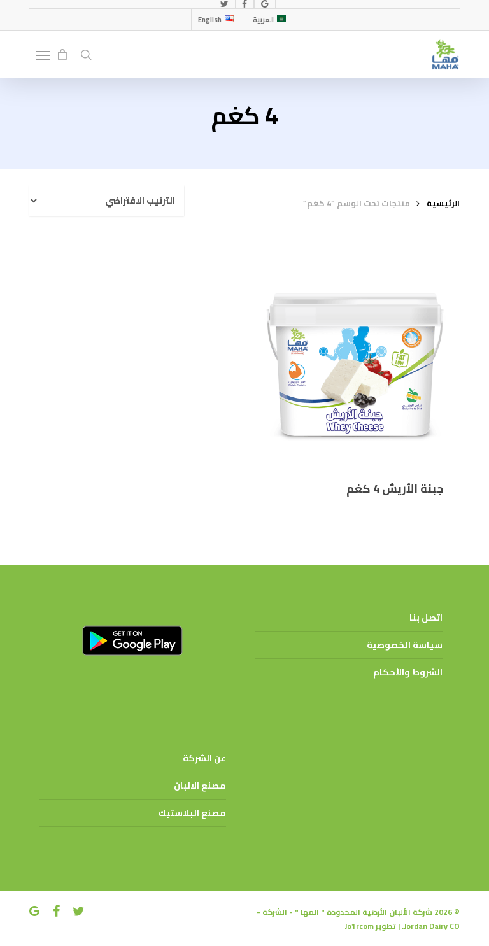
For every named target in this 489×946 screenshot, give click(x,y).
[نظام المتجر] (106, 200)
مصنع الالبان (200, 785)
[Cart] (62, 55)
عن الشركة (204, 758)
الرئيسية (443, 203)
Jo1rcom (359, 926)
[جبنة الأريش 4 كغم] (355, 360)
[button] (43, 54)
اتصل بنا (426, 617)
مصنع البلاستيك (192, 813)
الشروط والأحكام (408, 672)
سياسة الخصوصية (405, 645)
